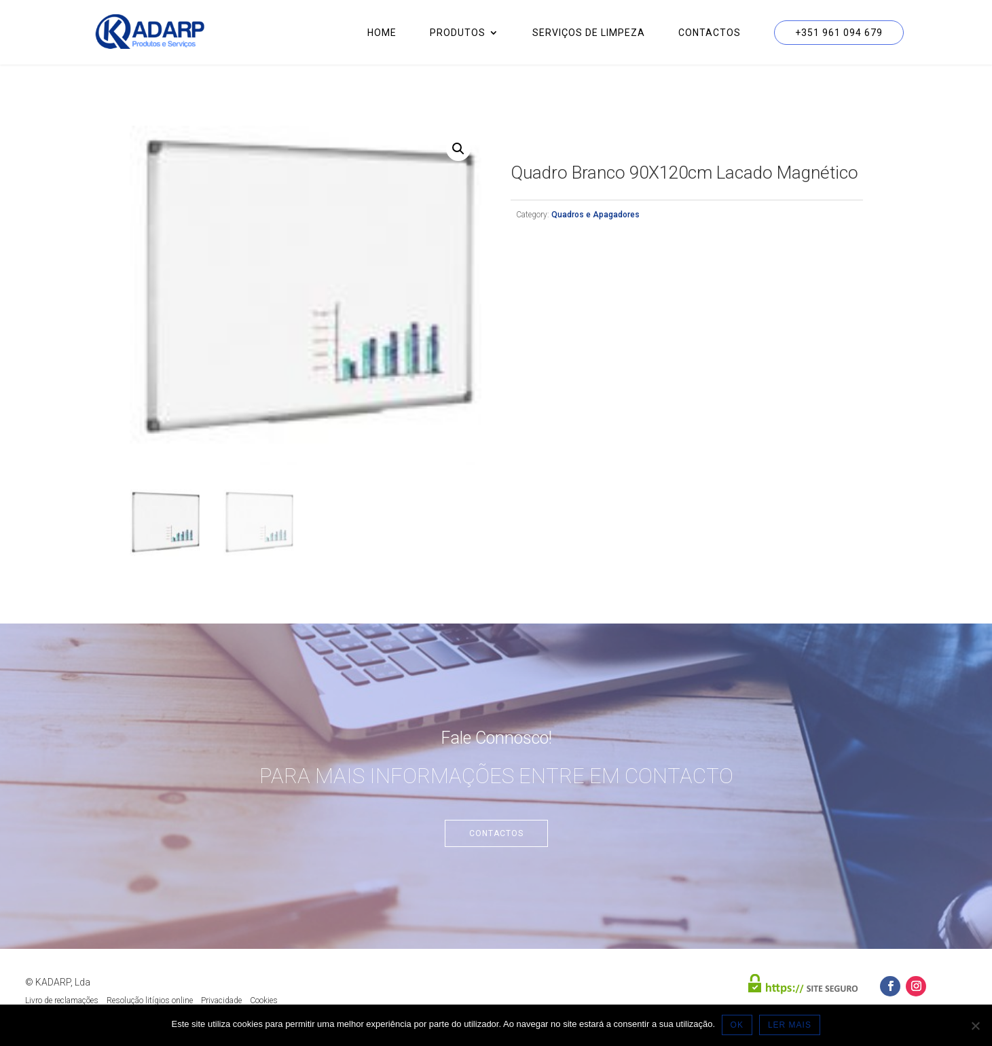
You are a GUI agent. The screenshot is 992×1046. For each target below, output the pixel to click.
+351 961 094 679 (839, 32)
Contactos (709, 33)
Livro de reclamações (61, 1000)
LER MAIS (789, 1025)
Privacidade (221, 1000)
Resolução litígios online (150, 1000)
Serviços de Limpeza (588, 33)
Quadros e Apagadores (595, 214)
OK (737, 1025)
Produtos (457, 33)
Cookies (264, 1000)
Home (382, 33)
